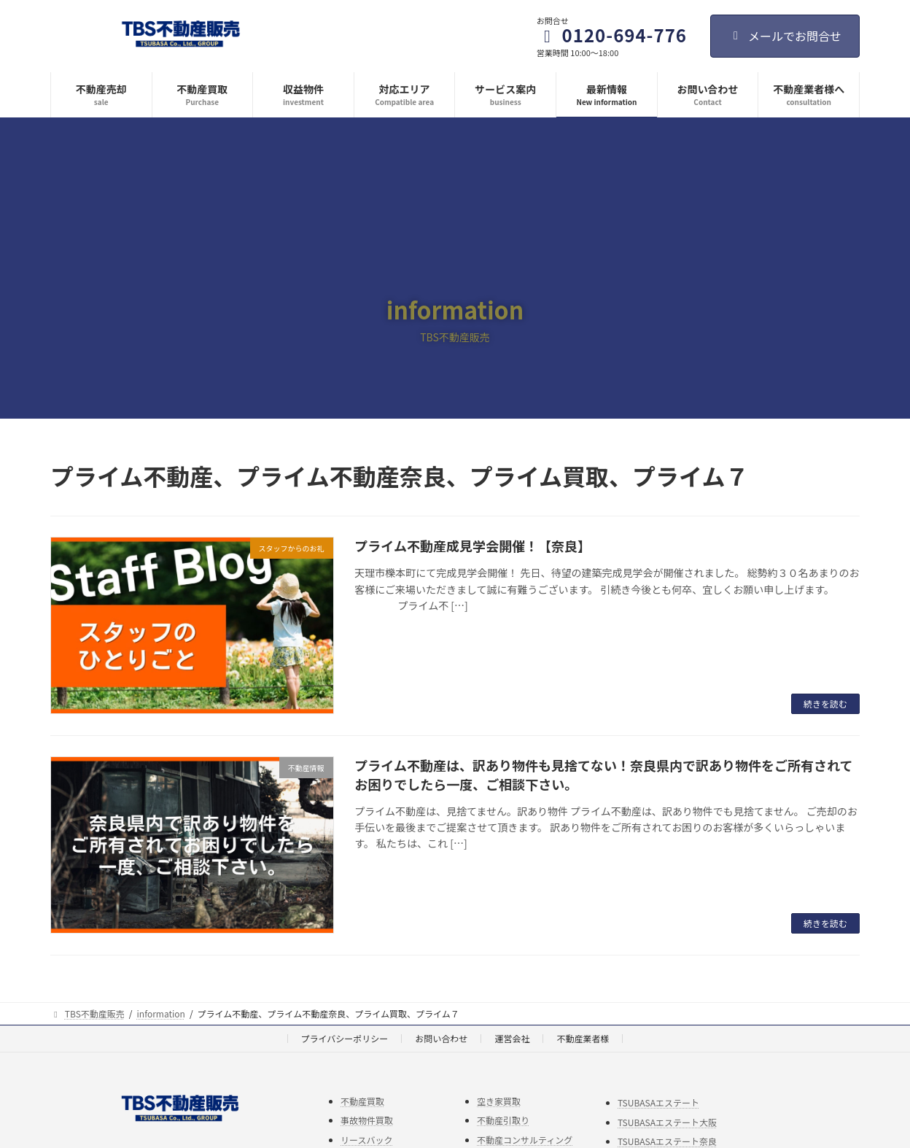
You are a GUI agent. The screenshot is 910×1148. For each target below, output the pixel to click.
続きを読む (825, 703)
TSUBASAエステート (658, 1102)
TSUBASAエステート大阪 (667, 1121)
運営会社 (511, 1038)
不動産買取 (362, 1100)
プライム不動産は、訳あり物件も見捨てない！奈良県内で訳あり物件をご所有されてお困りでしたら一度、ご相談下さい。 (603, 774)
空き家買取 (499, 1100)
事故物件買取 (367, 1120)
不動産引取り (503, 1120)
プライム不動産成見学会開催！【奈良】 (472, 545)
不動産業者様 (582, 1038)
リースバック (366, 1139)
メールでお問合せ (784, 35)
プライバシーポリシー (345, 1038)
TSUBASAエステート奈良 (667, 1141)
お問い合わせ (441, 1038)
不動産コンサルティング (524, 1139)
